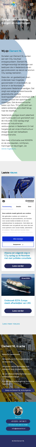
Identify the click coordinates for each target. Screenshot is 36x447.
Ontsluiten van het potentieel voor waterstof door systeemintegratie (16, 367)
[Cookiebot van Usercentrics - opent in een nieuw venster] (25, 201)
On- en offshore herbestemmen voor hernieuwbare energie (16, 375)
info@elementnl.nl (18, 428)
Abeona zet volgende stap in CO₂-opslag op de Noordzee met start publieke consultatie (17, 255)
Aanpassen (18, 244)
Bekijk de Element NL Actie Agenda (18, 390)
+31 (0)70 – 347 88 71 (18, 421)
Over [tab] (29, 206)
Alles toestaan (18, 239)
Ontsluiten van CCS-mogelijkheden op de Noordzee (17, 360)
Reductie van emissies (11, 354)
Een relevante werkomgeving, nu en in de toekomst (18, 382)
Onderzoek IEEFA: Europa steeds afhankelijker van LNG (17, 302)
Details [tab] (18, 206)
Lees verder (18, 266)
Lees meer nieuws (10, 324)
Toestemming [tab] (7, 206)
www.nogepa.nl (8, 148)
